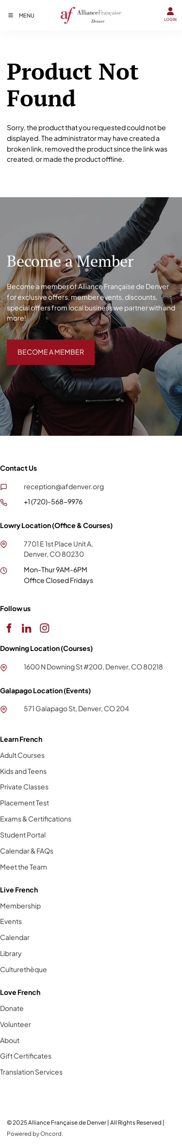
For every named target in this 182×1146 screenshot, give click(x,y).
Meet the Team (23, 866)
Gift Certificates (25, 1055)
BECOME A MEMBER (40, 344)
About (9, 1040)
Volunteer (15, 1024)
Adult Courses (22, 755)
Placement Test (24, 802)
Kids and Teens (23, 771)
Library (11, 953)
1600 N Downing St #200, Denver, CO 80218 (93, 666)
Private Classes (24, 786)
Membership (20, 905)
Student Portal (23, 834)
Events (11, 921)
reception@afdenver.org (64, 486)
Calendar (15, 937)
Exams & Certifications (35, 818)
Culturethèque (23, 969)
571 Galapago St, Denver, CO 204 (76, 708)
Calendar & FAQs (26, 850)
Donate (12, 1008)
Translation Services (31, 1071)
